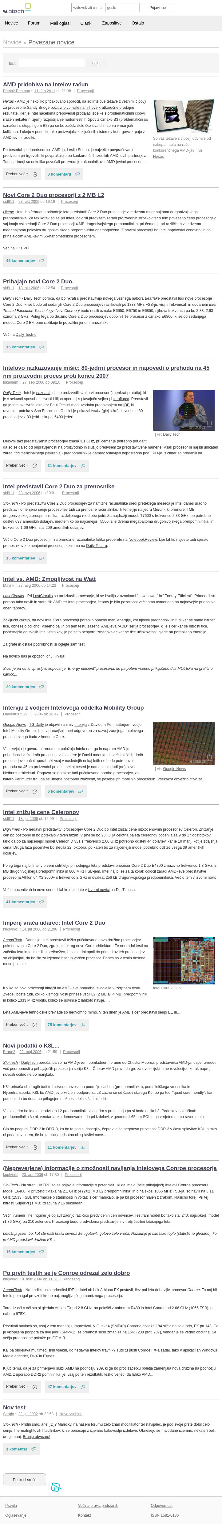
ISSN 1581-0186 (165, 1515)
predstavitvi (36, 503)
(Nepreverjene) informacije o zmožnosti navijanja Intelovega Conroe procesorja (110, 1168)
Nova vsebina (71, 1414)
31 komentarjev (62, 465)
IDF (126, 405)
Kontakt (84, 1515)
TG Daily (36, 724)
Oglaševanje (15, 1515)
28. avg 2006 (29, 493)
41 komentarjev (20, 902)
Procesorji (85, 91)
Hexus (158, 156)
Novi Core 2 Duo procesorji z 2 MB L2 (53, 195)
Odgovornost (161, 1505)
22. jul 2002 (28, 1414)
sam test (77, 644)
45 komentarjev (20, 260)
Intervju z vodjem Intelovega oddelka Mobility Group (73, 707)
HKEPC (22, 248)
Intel (178, 503)
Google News (174, 769)
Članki (86, 23)
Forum (34, 23)
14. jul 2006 (32, 929)
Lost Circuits (13, 596)
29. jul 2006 (33, 714)
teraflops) (121, 399)
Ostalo (138, 23)
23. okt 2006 (28, 201)
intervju (80, 724)
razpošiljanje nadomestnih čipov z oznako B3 (80, 119)
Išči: (12, 63)
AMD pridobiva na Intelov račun (45, 84)
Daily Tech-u (26, 334)
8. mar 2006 (32, 1279)
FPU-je (156, 453)
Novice (11, 23)
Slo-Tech (10, 503)
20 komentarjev (20, 686)
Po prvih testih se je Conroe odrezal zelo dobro (66, 1273)
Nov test (14, 1407)
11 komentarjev (62, 1147)
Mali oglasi (60, 23)
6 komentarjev (61, 791)
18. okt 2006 (28, 288)
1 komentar (16, 1449)
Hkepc (8, 212)
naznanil (43, 393)
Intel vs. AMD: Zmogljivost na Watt (49, 579)
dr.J (49, 656)
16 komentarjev (20, 1251)
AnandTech (12, 940)
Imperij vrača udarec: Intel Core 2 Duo (54, 922)
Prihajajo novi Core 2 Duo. (38, 281)
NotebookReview (143, 539)
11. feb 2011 (44, 91)
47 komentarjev (62, 1386)
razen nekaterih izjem (22, 119)
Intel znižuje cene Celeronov (41, 812)
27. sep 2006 (33, 382)
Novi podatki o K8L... (31, 1045)
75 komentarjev (62, 1024)
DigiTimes (11, 829)
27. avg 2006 (29, 585)
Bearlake (152, 298)
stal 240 (181, 1215)
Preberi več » (17, 174)
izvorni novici (206, 877)
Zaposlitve (112, 23)
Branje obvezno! (36, 1437)
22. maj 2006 (30, 1052)
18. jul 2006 (28, 819)
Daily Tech (12, 298)
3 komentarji (59, 174)
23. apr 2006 (32, 1175)
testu (136, 988)
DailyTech (29, 1062)
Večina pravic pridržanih (98, 1505)
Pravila (11, 1505)
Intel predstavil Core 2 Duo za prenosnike (58, 486)
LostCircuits (43, 596)
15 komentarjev (20, 347)
